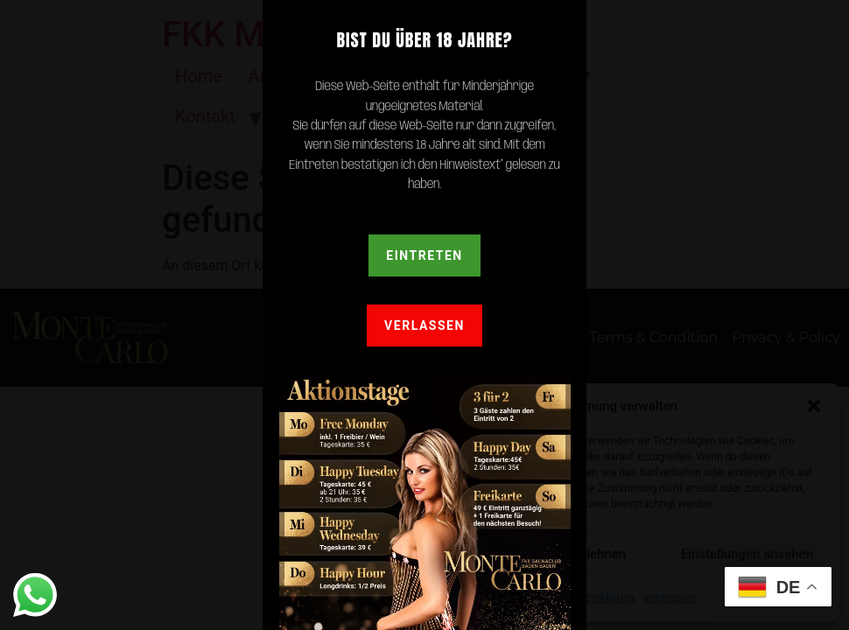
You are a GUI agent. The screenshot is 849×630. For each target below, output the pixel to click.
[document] (424, 315)
